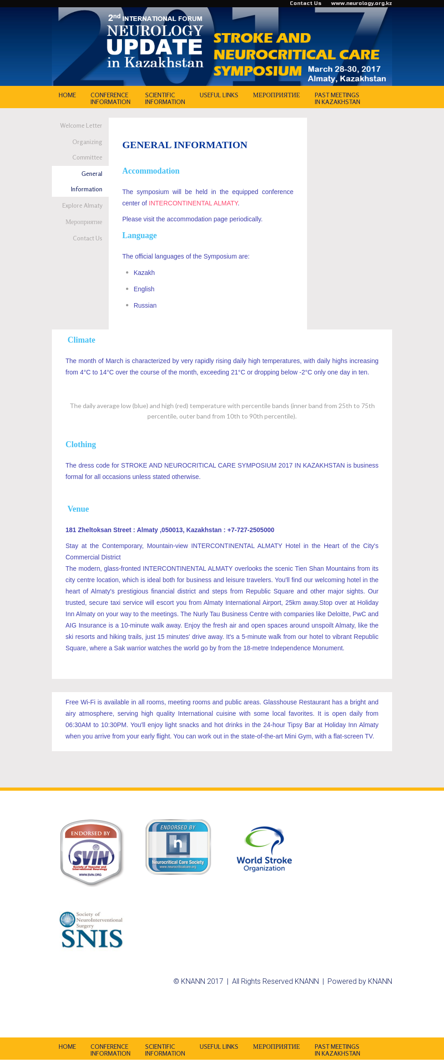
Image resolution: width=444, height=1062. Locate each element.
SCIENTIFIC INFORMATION (165, 98)
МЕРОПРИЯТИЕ (276, 95)
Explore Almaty (82, 205)
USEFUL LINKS (219, 95)
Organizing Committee (87, 149)
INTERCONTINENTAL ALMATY (193, 203)
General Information (86, 181)
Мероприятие (84, 221)
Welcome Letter (81, 125)
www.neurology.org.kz (361, 3)
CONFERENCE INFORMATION (111, 98)
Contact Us (306, 3)
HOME (67, 95)
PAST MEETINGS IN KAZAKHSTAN (337, 98)
